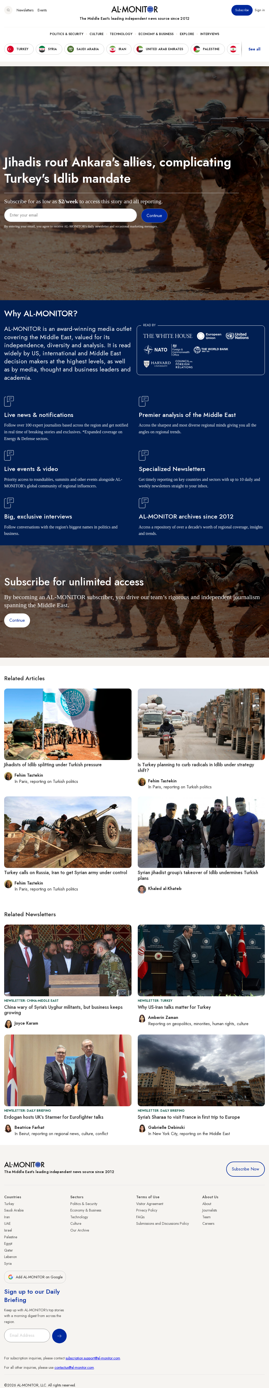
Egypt (8, 1243)
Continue (17, 620)
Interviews (209, 34)
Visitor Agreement (149, 1203)
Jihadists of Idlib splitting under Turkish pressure (53, 764)
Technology (121, 34)
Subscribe (242, 10)
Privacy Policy (146, 1210)
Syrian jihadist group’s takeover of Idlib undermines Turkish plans (198, 875)
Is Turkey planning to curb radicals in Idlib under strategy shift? (196, 767)
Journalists (209, 1210)
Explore (187, 34)
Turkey (9, 1203)
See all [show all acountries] (254, 49)
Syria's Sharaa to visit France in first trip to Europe (189, 1117)
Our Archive (79, 1230)
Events (42, 10)
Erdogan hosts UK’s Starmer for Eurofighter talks (54, 1117)
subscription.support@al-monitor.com (93, 1358)
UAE (7, 1223)
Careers (208, 1223)
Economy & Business (156, 34)
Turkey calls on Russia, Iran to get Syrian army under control (65, 872)
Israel (8, 1230)
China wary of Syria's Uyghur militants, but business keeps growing (63, 1010)
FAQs (140, 1217)
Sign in (260, 10)
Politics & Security (66, 34)
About (206, 1203)
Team (206, 1217)
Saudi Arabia (14, 1210)
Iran (7, 1217)
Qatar (8, 1250)
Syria (8, 1263)
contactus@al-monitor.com (74, 1367)
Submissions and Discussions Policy (162, 1223)
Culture (96, 34)
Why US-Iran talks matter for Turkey (174, 1007)
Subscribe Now (245, 1169)
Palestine (10, 1237)
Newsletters (25, 10)
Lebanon (10, 1256)
